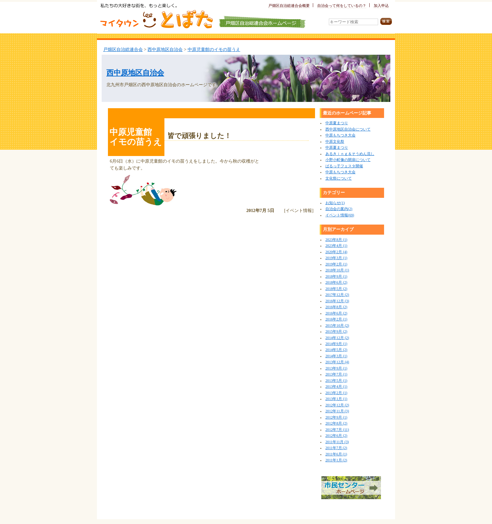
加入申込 (381, 6)
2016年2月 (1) (336, 319)
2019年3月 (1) (336, 258)
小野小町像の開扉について (348, 160)
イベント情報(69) (339, 215)
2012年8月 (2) (336, 423)
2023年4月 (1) (336, 246)
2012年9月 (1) (336, 417)
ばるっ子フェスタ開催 (344, 166)
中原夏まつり (336, 123)
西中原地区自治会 (165, 49)
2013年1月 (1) (336, 399)
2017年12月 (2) (337, 295)
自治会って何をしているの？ (341, 6)
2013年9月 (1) (336, 368)
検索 (386, 21)
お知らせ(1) (335, 203)
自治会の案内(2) (338, 209)
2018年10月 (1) (337, 270)
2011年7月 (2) (336, 448)
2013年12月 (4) (337, 362)
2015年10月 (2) (337, 326)
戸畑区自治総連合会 (123, 49)
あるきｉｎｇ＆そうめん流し (349, 154)
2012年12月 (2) (337, 405)
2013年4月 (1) (336, 387)
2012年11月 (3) (337, 411)
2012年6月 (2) (336, 436)
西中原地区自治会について (348, 129)
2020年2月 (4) (336, 252)
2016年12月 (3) (337, 301)
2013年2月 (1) (336, 393)
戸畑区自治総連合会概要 (289, 6)
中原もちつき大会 (340, 135)
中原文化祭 (334, 142)
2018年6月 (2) (336, 283)
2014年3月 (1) (336, 356)
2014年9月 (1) (336, 344)
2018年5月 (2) (336, 289)
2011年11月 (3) (337, 442)
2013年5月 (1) (336, 381)
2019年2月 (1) (336, 264)
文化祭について (338, 178)
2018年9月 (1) (336, 277)
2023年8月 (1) (336, 240)
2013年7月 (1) (336, 374)
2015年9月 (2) (336, 332)
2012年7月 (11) (337, 430)
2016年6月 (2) (336, 313)
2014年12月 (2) (337, 338)
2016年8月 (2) (336, 307)
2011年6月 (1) (336, 454)
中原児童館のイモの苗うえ (214, 49)
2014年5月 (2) (336, 350)
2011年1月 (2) (336, 460)
